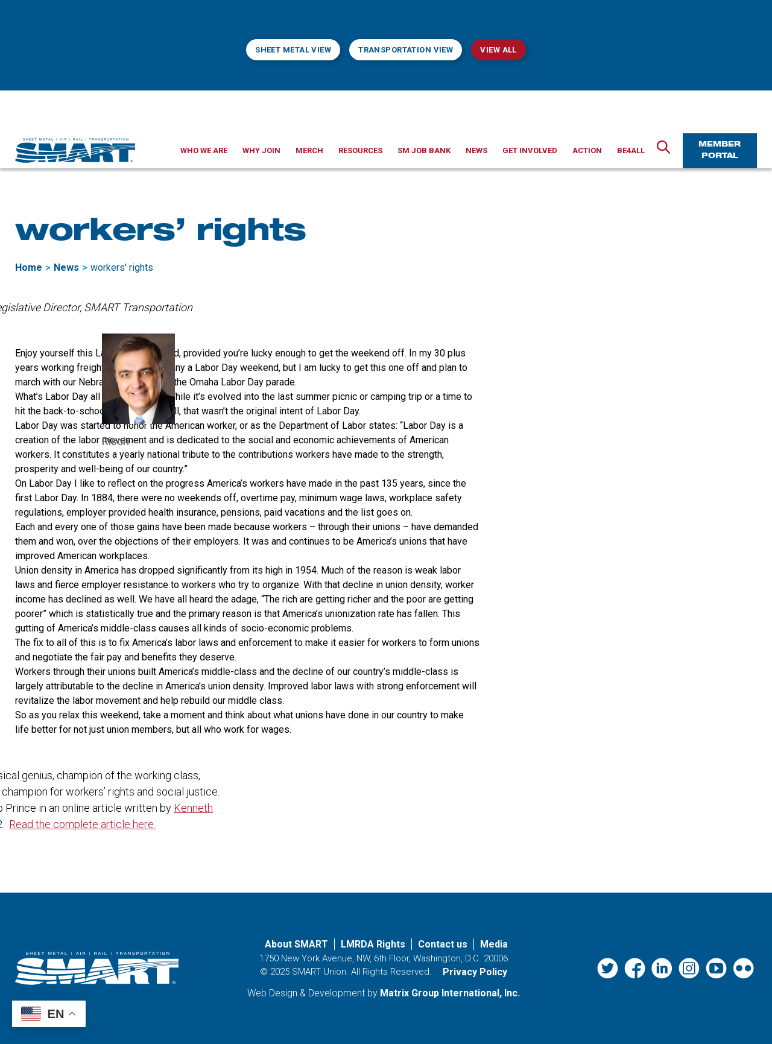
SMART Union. (320, 971)
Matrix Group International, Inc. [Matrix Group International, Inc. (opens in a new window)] (450, 993)
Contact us (442, 944)
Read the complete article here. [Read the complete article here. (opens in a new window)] (82, 824)
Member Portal (719, 150)
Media (494, 944)
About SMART (296, 944)
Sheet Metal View (293, 49)
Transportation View (405, 49)
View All (498, 49)
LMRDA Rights (373, 944)
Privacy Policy (475, 972)
